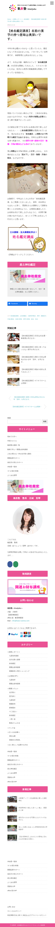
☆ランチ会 (11, 728)
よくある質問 (12, 475)
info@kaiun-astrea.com (20, 621)
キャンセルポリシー (14, 911)
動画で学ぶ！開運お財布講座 (17, 449)
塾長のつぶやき (14, 723)
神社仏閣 (12, 736)
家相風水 (12, 708)
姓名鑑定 (12, 663)
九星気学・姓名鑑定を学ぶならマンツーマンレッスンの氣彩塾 (28, 925)
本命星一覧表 (12, 467)
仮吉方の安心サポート (15, 462)
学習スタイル (12, 441)
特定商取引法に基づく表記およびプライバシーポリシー (26, 915)
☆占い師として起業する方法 (17, 745)
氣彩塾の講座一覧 (13, 445)
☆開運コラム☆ (12, 688)
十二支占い (13, 711)
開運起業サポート (13, 458)
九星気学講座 (14, 656)
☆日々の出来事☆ (13, 732)
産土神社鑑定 (12, 769)
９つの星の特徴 (12, 471)
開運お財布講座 (14, 667)
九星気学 (12, 680)
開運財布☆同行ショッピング (19, 671)
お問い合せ (11, 907)
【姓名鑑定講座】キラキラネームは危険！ (27, 406)
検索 (9, 418)
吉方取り (12, 692)
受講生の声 (11, 777)
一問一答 (12, 719)
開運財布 (12, 704)
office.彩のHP (12, 782)
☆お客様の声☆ (12, 676)
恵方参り (12, 696)
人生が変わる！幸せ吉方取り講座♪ (19, 454)
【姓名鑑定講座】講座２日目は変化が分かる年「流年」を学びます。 (33, 359)
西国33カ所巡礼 (14, 740)
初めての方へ (12, 436)
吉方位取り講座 (14, 659)
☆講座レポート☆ (13, 652)
